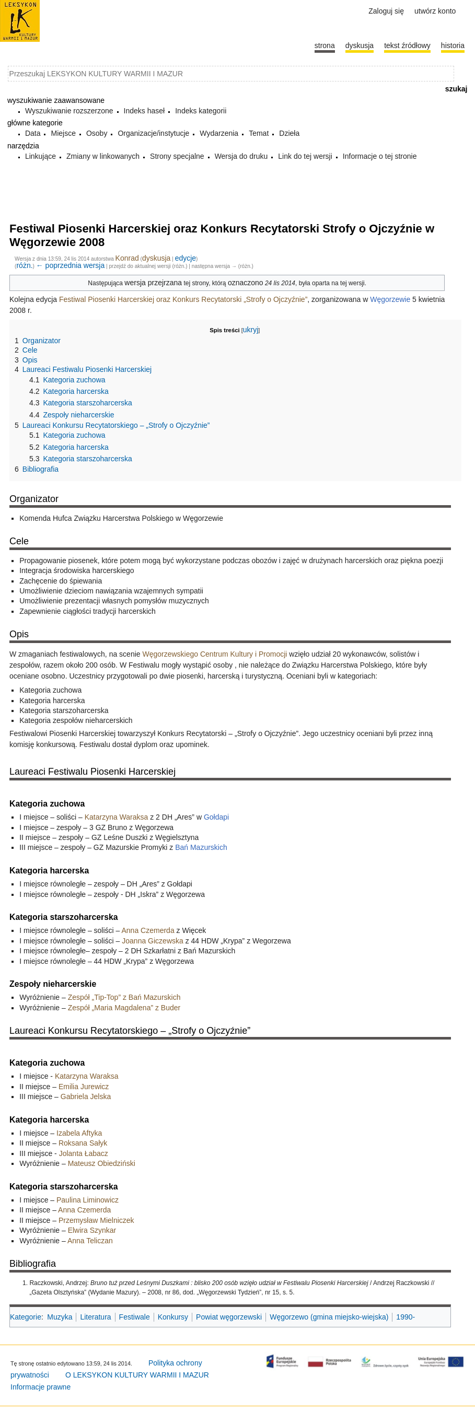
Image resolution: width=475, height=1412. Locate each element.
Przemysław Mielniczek (96, 1220)
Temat (259, 133)
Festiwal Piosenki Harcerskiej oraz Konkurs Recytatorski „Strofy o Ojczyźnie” (183, 299)
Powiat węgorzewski (229, 1317)
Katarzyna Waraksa (116, 817)
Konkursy (173, 1317)
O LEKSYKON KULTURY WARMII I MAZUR (137, 1375)
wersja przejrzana (153, 282)
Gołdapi (216, 817)
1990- (405, 1317)
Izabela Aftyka (79, 1133)
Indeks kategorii (200, 111)
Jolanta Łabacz (83, 1153)
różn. (24, 265)
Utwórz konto (435, 11)
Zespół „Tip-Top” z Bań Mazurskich (124, 997)
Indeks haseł (144, 111)
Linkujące (40, 156)
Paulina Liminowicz (87, 1200)
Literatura (95, 1317)
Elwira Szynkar (92, 1230)
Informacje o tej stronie (380, 156)
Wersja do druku (241, 156)
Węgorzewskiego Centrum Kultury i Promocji (214, 654)
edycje (185, 258)
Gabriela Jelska (86, 1096)
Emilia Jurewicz (84, 1086)
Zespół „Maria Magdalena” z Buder (124, 1007)
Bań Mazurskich (201, 847)
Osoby (96, 133)
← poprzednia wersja (70, 265)
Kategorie (25, 1317)
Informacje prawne (40, 1387)
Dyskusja (359, 45)
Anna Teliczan (90, 1240)
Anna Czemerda (148, 930)
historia (453, 45)
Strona (325, 45)
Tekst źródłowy (407, 45)
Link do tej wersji (305, 156)
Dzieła (289, 133)
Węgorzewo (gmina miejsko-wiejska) (329, 1317)
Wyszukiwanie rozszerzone (69, 111)
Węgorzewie (390, 299)
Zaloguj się (386, 11)
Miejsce (63, 133)
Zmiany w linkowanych (103, 156)
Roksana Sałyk (83, 1143)
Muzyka (59, 1317)
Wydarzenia (219, 133)
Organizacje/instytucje (153, 133)
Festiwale (134, 1317)
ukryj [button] (251, 329)
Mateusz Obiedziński (101, 1163)
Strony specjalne (177, 156)
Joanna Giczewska (152, 941)
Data (33, 133)
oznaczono (245, 282)
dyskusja (156, 258)
